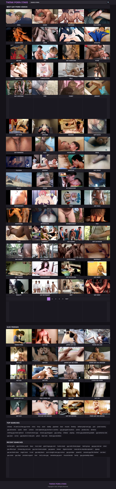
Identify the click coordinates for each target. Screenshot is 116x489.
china (33, 427)
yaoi (94, 427)
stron (104, 446)
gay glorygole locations (67, 430)
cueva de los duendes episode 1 (83, 449)
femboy (73, 427)
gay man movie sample (39, 449)
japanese (55, 427)
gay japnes (51, 449)
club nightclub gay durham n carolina (47, 430)
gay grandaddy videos (86, 455)
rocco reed (38, 446)
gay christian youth (22, 446)
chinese (9, 427)
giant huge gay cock (49, 446)
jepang (97, 449)
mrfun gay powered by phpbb (85, 433)
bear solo (44, 436)
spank (20, 430)
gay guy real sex (96, 446)
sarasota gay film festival (90, 452)
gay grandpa (70, 452)
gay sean (10, 436)
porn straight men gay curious (55, 452)
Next (66, 299)
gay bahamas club (101, 433)
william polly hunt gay (84, 427)
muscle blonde (68, 455)
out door (103, 452)
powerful (78, 452)
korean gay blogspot (46, 433)
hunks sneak (61, 446)
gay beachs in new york (27, 436)
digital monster (67, 449)
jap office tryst (11, 449)
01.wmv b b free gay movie (22, 427)
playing (72, 433)
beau (31, 446)
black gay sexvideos (55, 436)
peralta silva (85, 430)
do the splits (11, 446)
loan (36, 455)
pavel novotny (101, 427)
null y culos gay (43, 455)
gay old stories (11, 430)
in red (31, 452)
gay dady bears (39, 452)
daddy (49, 427)
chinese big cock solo (24, 449)
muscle (67, 427)
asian (43, 427)
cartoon (31, 430)
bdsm (25, 430)
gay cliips (18, 455)
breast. (59, 449)
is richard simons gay (31, 433)
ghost (38, 436)
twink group (86, 446)
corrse (16, 436)
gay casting (57, 433)
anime (78, 430)
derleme (93, 430)
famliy (76, 455)
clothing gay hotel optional (15, 433)
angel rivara (24, 452)
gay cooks (10, 455)
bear (61, 427)
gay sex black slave (13, 452)
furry (38, 427)
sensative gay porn (56, 455)
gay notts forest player (74, 446)
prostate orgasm (28, 455)
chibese (65, 433)
